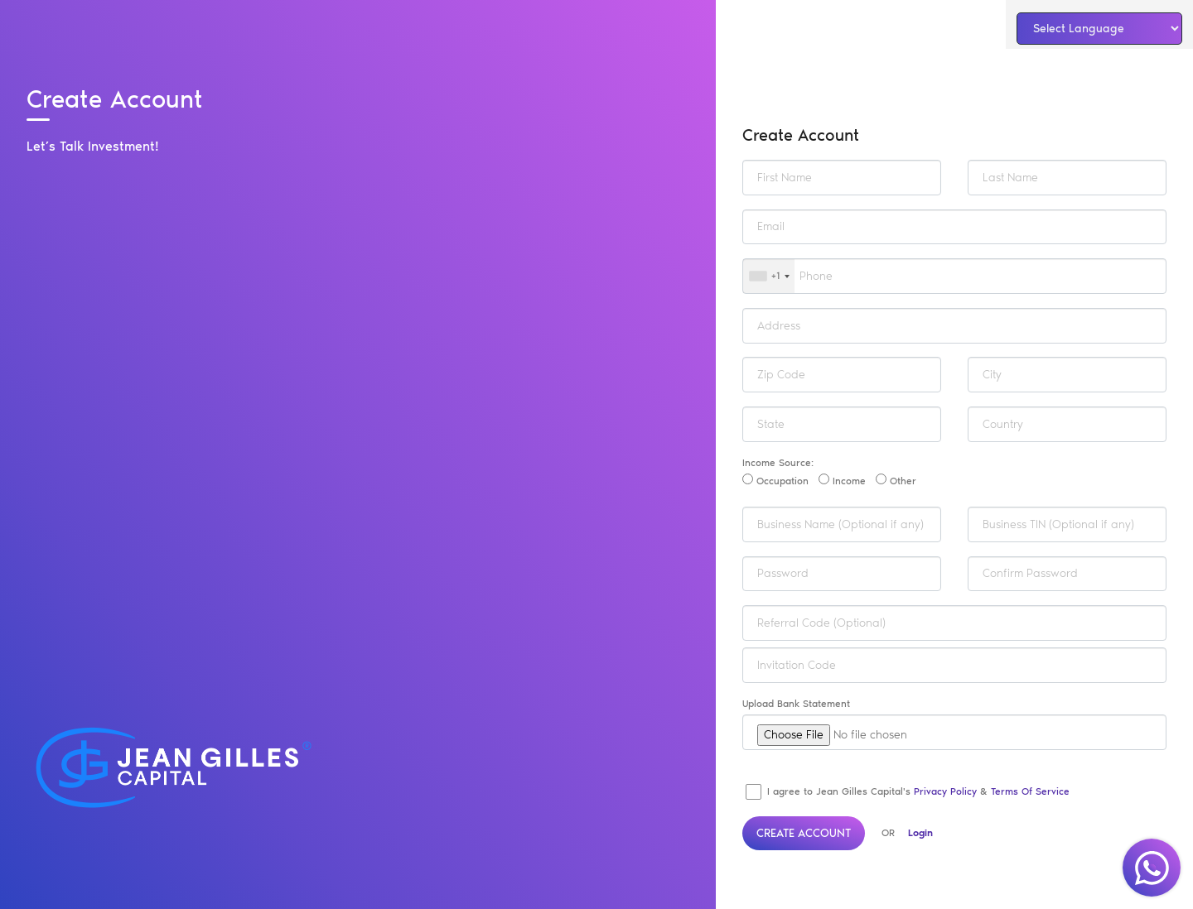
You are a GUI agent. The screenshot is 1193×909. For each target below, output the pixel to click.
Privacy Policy (945, 791)
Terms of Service (1030, 791)
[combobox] (769, 276)
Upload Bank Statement (796, 703)
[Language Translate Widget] (1099, 28)
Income (842, 480)
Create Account (803, 833)
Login (920, 833)
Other (896, 480)
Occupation (775, 480)
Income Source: (778, 463)
